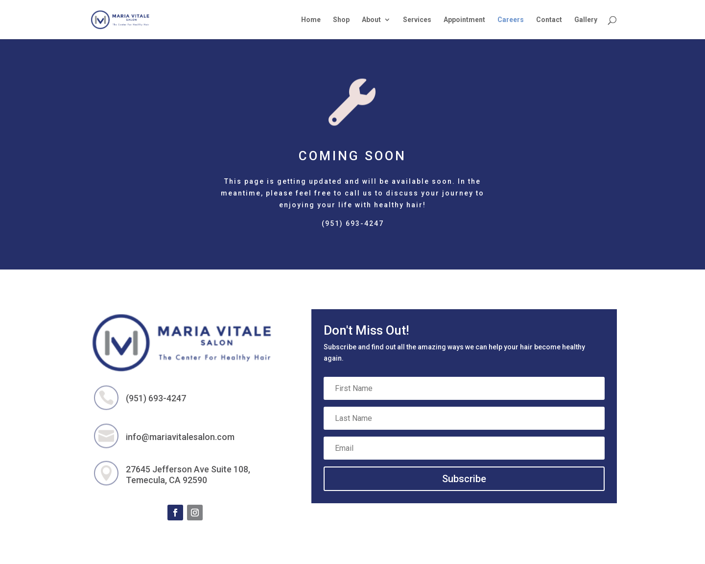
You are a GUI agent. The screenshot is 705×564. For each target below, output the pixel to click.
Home (311, 20)
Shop (341, 20)
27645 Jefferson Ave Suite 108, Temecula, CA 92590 (188, 474)
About (371, 20)
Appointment (464, 20)
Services (417, 20)
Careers (510, 20)
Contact (549, 20)
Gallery (585, 20)
